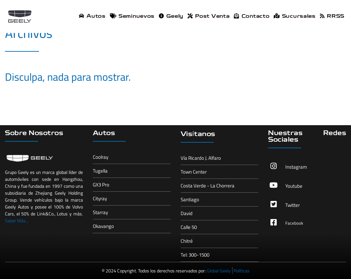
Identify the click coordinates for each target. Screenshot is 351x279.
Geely (171, 16)
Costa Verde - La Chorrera (207, 185)
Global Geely (218, 270)
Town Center (194, 172)
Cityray (100, 198)
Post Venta (208, 16)
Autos (92, 16)
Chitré (187, 241)
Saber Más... (17, 220)
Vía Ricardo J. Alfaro (201, 158)
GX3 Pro (101, 184)
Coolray (100, 157)
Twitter (292, 205)
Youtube (293, 186)
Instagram (296, 167)
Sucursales (294, 16)
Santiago (190, 199)
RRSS (332, 16)
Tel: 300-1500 (195, 255)
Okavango (103, 226)
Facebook (294, 223)
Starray (100, 212)
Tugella (100, 171)
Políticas (241, 270)
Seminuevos (132, 16)
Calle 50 (189, 227)
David (187, 213)
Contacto (251, 16)
